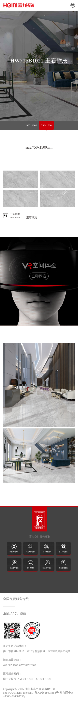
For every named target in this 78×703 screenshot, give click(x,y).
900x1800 (31, 125)
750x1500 (46, 125)
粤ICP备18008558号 (46, 692)
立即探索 (39, 276)
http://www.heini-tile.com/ (18, 692)
